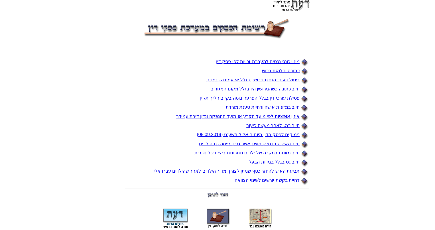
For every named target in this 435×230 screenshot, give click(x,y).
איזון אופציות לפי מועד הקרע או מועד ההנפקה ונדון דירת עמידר (238, 116)
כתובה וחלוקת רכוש (281, 70)
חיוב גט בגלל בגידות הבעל (274, 162)
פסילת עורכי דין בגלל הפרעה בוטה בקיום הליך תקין (250, 98)
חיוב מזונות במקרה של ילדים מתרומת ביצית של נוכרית (247, 152)
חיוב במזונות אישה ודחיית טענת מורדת (263, 107)
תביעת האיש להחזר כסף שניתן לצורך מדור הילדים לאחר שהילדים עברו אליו (226, 171)
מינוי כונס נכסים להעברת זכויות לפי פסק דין (258, 61)
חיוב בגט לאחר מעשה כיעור (273, 125)
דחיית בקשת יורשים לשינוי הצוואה (267, 180)
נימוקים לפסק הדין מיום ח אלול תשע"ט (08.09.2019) (248, 134)
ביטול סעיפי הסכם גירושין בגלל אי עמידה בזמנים (253, 79)
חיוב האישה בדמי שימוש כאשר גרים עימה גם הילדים (249, 143)
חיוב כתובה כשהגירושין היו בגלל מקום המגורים (255, 88)
